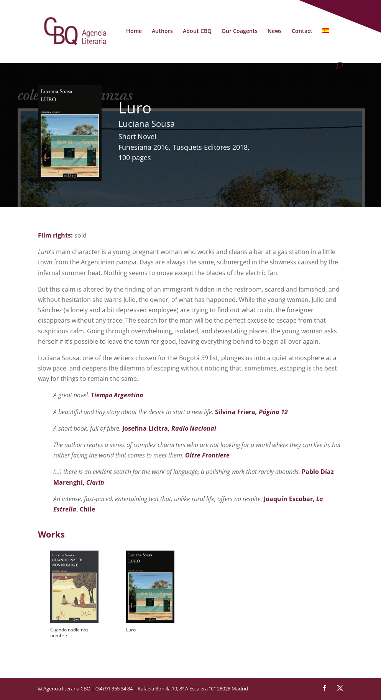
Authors (162, 31)
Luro (131, 629)
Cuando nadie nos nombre (69, 632)
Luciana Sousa (146, 123)
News (275, 31)
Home (134, 31)
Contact (302, 31)
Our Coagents (240, 31)
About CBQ (197, 31)
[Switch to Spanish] (325, 45)
